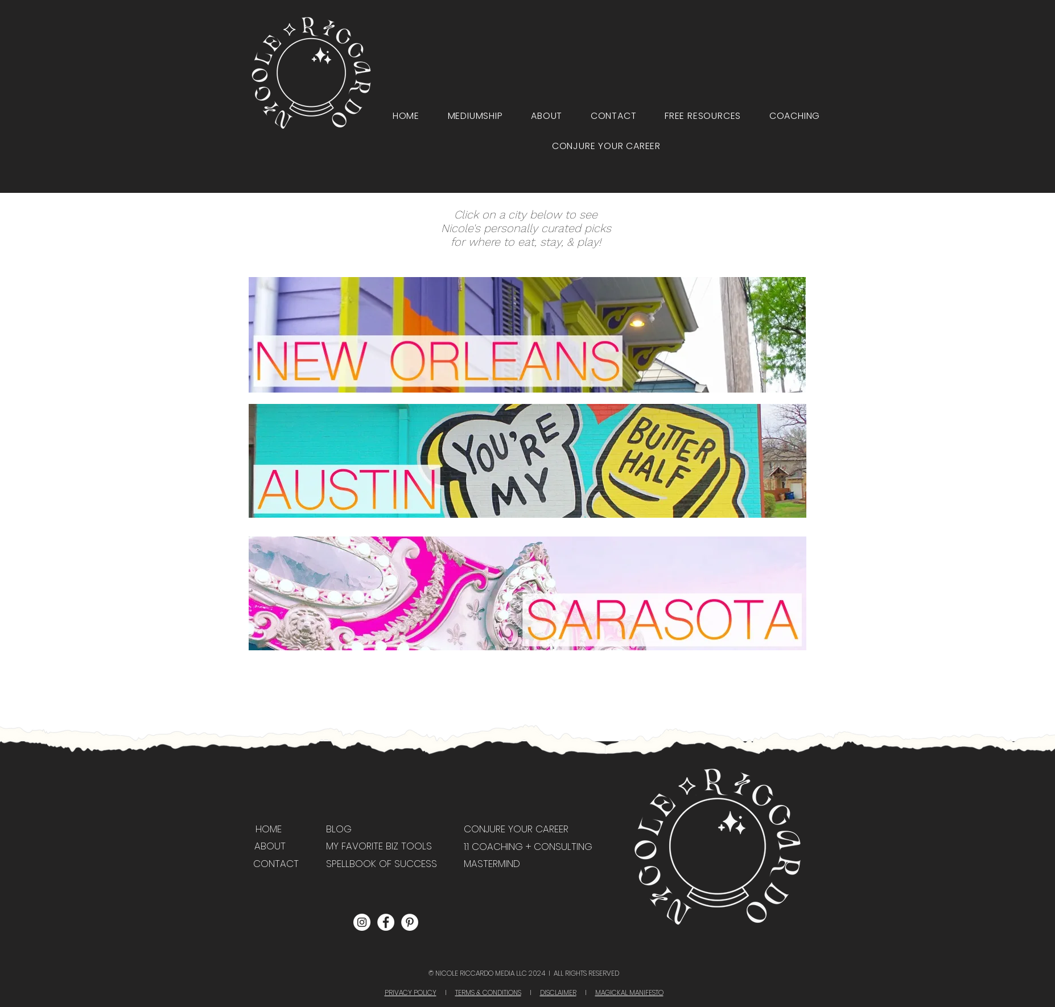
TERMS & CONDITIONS (488, 992)
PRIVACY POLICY (410, 992)
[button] (703, 116)
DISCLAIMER (558, 992)
